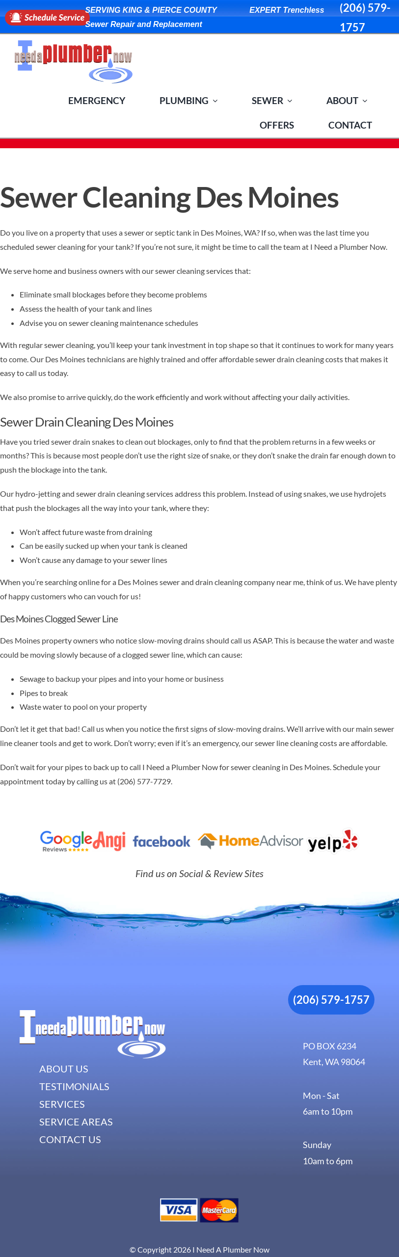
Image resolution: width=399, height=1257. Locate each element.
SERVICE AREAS (76, 1121)
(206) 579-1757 (331, 999)
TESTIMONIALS (74, 1086)
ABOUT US (63, 1068)
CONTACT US (70, 1139)
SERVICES (62, 1104)
